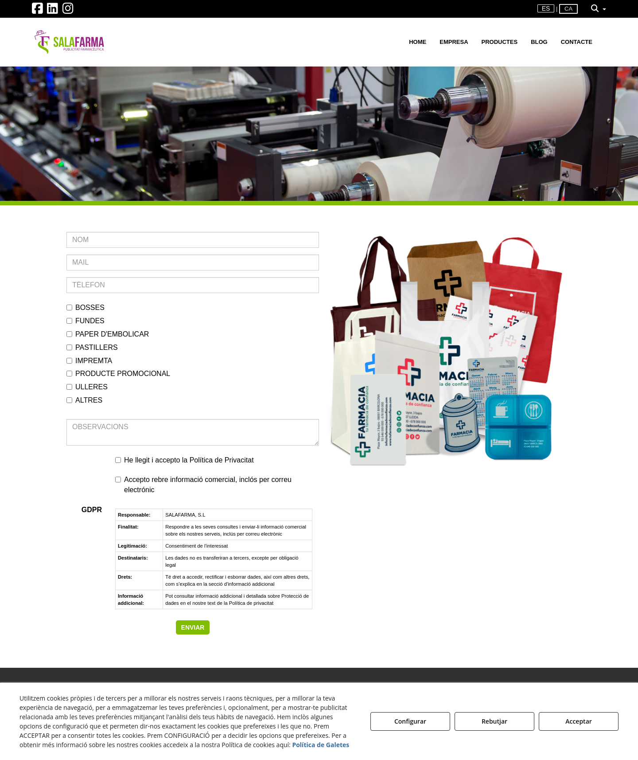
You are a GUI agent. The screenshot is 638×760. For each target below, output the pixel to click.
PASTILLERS (92, 347)
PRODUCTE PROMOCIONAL (118, 373)
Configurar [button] (410, 721)
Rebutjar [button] (494, 721)
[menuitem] (546, 8)
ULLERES (87, 387)
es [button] (546, 8)
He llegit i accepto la (184, 460)
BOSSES (85, 307)
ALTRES (84, 400)
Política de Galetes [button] (320, 744)
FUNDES (85, 321)
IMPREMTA (89, 360)
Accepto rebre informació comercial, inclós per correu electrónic (203, 485)
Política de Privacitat (222, 460)
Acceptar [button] (578, 721)
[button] (37, 10)
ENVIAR (193, 627)
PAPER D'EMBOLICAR (107, 334)
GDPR (92, 509)
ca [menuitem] (568, 8)
